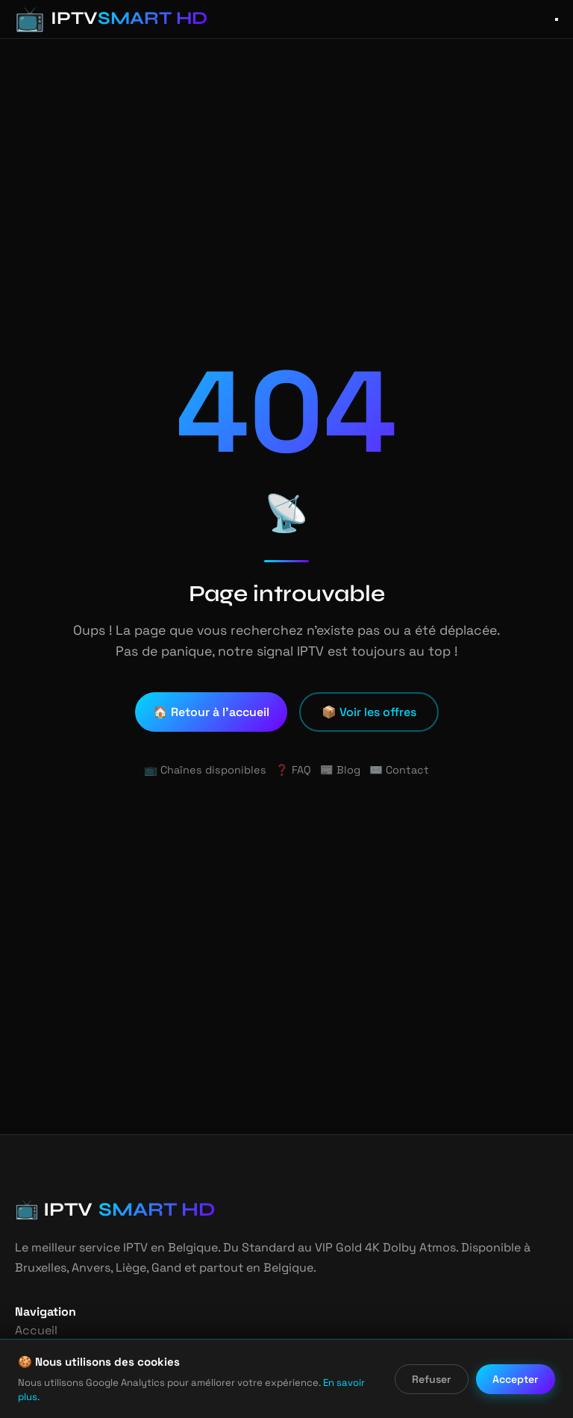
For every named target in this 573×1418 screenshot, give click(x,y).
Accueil (34, 1330)
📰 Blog (340, 770)
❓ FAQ (293, 770)
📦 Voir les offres (369, 712)
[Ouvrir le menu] (556, 19)
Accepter (516, 1387)
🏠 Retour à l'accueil (212, 712)
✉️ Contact (395, 770)
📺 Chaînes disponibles (209, 770)
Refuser (432, 1387)
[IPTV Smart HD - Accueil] (100, 19)
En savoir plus (331, 1396)
